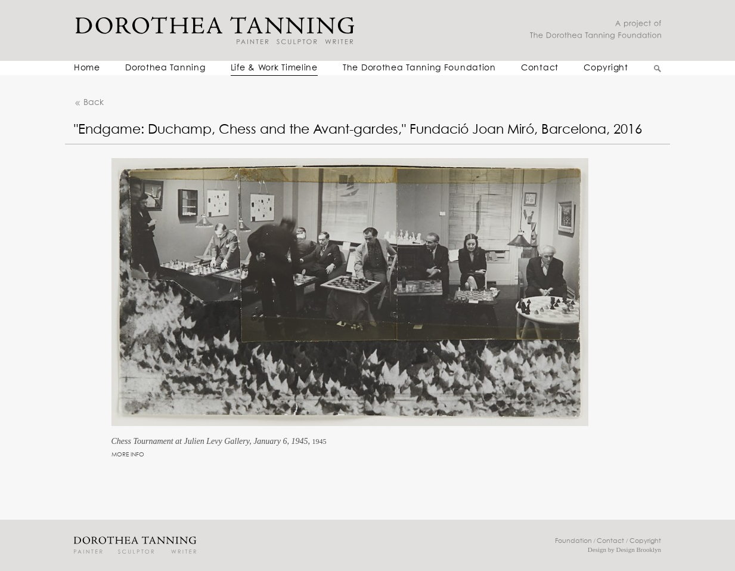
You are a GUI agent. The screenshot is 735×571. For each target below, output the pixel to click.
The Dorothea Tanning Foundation (419, 68)
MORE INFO (127, 455)
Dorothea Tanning (165, 68)
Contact (540, 68)
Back (89, 103)
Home (87, 68)
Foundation (573, 541)
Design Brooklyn (638, 549)
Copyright (606, 68)
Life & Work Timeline (274, 68)
